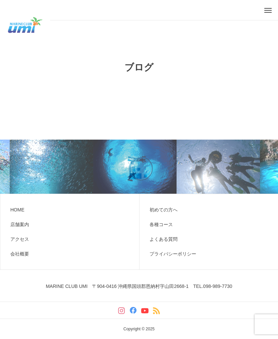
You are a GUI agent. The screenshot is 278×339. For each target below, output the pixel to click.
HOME (17, 209)
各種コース (161, 224)
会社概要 (19, 253)
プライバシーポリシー (173, 253)
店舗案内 (19, 224)
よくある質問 (164, 239)
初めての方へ (164, 209)
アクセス (19, 239)
